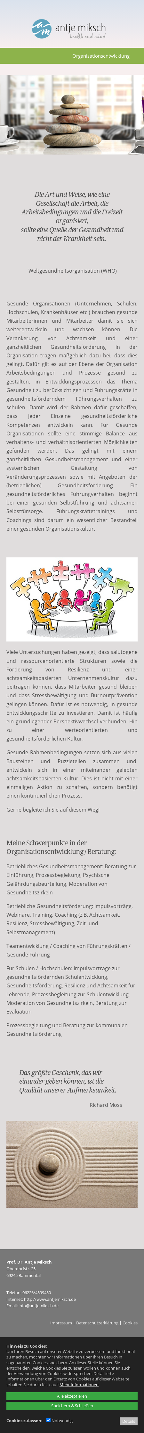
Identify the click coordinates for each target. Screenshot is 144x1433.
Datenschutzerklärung (97, 1323)
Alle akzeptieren (72, 1396)
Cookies (130, 1323)
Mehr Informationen (79, 1384)
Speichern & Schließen (72, 1405)
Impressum (61, 1323)
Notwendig (59, 1420)
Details (128, 1421)
